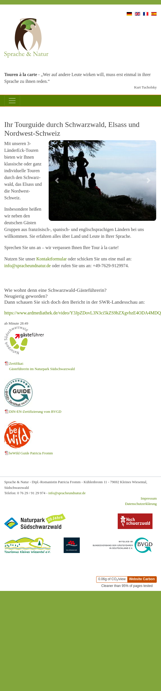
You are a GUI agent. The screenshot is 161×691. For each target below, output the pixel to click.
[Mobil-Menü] (12, 100)
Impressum (149, 498)
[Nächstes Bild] (149, 180)
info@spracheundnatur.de (27, 265)
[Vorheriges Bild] (57, 180)
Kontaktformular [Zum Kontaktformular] (51, 258)
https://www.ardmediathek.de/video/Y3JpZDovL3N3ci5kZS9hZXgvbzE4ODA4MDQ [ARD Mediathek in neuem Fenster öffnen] (82, 312)
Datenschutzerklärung (141, 504)
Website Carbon (142, 579)
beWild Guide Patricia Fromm (31, 453)
